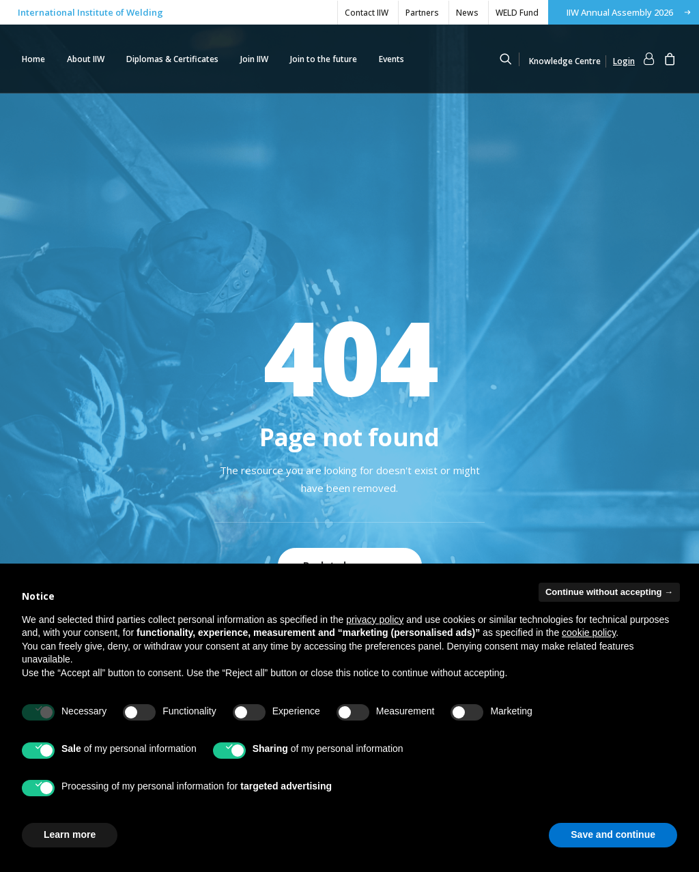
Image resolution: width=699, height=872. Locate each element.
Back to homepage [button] (350, 375)
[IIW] (444, 58)
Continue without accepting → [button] (609, 592)
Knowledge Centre (565, 61)
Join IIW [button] (254, 59)
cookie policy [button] (589, 632)
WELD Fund (517, 12)
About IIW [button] (85, 59)
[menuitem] (366, 13)
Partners (422, 12)
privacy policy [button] (374, 619)
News (467, 12)
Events (391, 59)
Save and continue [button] (613, 834)
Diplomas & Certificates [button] (172, 59)
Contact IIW (366, 12)
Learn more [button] (70, 834)
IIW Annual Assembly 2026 (620, 12)
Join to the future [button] (323, 59)
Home (33, 59)
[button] (512, 59)
